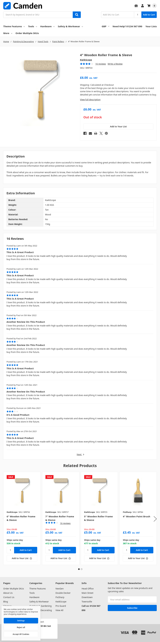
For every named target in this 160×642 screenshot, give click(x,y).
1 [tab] (79, 569)
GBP (105, 26)
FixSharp (60, 597)
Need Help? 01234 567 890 (127, 26)
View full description (90, 99)
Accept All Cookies (21, 634)
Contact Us (8, 597)
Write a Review (115, 63)
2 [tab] (81, 569)
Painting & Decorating (40, 610)
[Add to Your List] (22, 558)
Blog (5, 601)
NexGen (60, 588)
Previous (4, 519)
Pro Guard (61, 605)
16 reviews (100, 63)
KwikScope (61, 601)
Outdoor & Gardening (40, 605)
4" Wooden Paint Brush (136, 516)
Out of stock (92, 117)
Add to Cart (149, 14)
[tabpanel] (21, 518)
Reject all (21, 627)
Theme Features (14, 26)
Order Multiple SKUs (27, 33)
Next (80, 454)
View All (59, 610)
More (7, 33)
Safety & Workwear (70, 26)
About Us (8, 592)
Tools (32, 26)
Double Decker (63, 592)
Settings (21, 620)
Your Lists (151, 26)
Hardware (47, 26)
